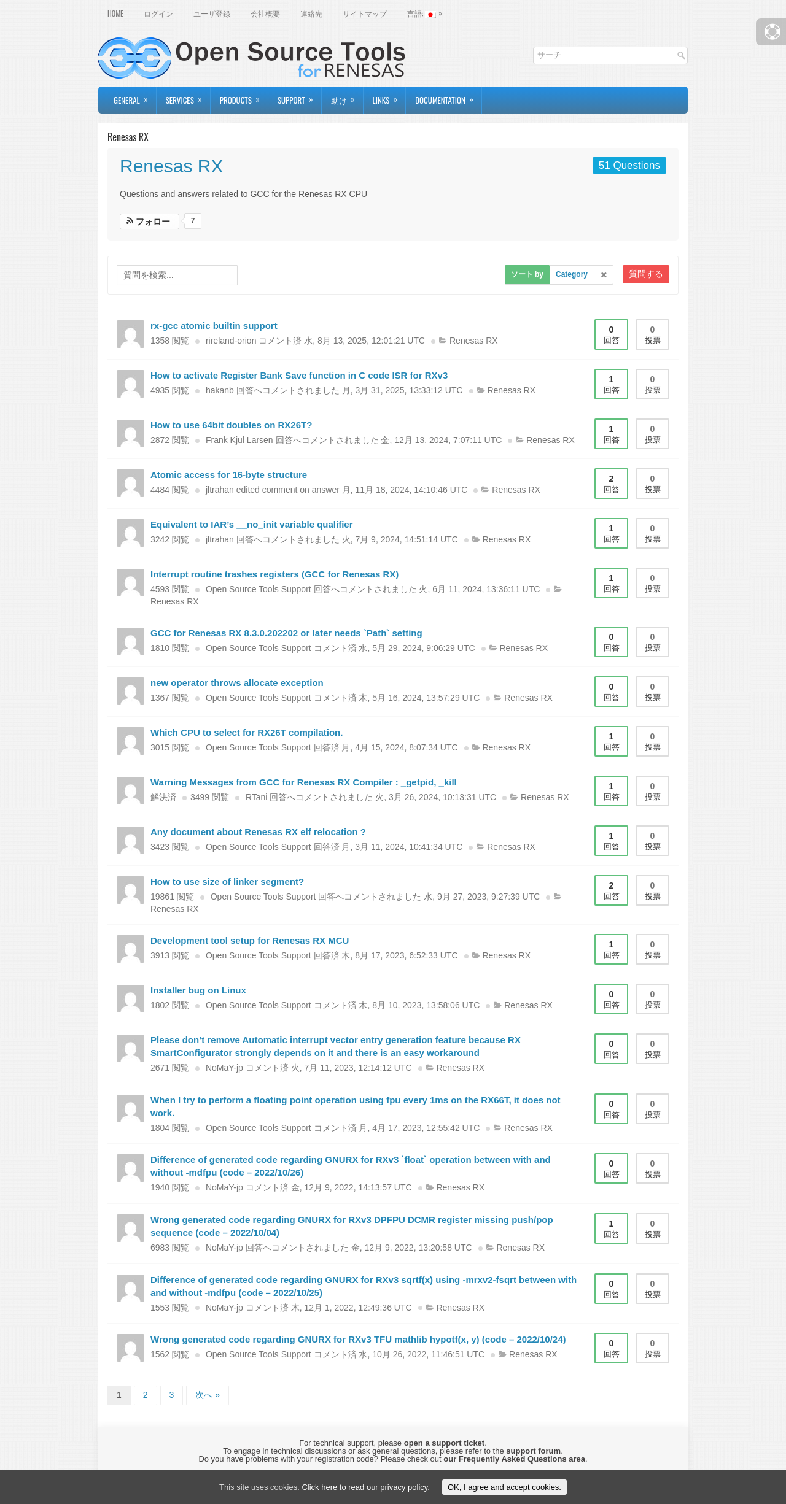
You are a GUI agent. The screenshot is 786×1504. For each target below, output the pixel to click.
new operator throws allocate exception (237, 682)
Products (244, 96)
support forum (533, 1451)
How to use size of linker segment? (227, 881)
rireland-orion (231, 340)
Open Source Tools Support (258, 589)
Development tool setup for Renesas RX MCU (249, 940)
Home (115, 13)
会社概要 (265, 13)
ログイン (158, 13)
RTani (257, 797)
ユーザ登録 (211, 13)
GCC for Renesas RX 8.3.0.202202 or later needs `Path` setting (286, 633)
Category (572, 274)
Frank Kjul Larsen (239, 440)
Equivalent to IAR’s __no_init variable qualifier (251, 524)
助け (347, 96)
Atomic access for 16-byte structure (228, 474)
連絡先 (311, 13)
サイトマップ (365, 13)
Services (188, 96)
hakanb (220, 390)
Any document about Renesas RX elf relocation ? (258, 832)
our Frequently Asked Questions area (514, 1459)
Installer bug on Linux (198, 990)
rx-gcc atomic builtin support (214, 325)
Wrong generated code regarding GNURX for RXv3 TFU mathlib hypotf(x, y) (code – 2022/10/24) (358, 1339)
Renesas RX (171, 166)
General (135, 96)
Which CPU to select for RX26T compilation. (246, 732)
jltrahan (220, 490)
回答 (611, 334)
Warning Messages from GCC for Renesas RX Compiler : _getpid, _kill (303, 782)
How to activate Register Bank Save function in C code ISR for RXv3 (299, 375)
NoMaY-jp (224, 1068)
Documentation (448, 96)
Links (389, 96)
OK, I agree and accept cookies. (504, 1487)
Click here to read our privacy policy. (366, 1487)
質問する (646, 274)
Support (299, 96)
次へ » (207, 1395)
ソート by (527, 274)
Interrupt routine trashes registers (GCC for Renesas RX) (274, 574)
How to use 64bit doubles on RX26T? (231, 425)
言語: (427, 12)
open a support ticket (444, 1443)
